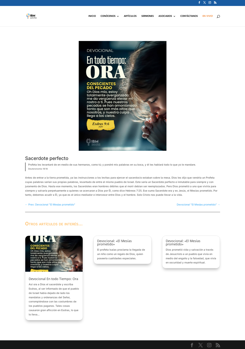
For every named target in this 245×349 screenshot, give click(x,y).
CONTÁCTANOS (189, 16)
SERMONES (147, 16)
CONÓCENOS (108, 16)
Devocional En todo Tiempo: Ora (53, 279)
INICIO (92, 16)
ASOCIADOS (165, 16)
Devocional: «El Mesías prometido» (114, 242)
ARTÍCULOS (130, 16)
